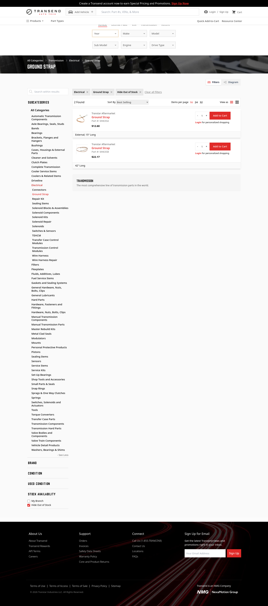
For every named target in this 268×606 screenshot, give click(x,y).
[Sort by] (132, 102)
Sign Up (234, 553)
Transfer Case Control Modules (45, 241)
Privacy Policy (99, 586)
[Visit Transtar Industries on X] (211, 565)
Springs (36, 397)
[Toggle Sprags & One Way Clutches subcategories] (28, 393)
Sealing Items (40, 203)
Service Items (39, 365)
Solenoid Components (45, 212)
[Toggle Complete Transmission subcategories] (28, 167)
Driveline (36, 180)
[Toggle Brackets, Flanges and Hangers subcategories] (28, 137)
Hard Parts (37, 299)
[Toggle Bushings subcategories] (28, 145)
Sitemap (116, 586)
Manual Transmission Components (44, 318)
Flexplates (37, 269)
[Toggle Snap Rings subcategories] (28, 388)
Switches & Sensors (44, 230)
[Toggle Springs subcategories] (28, 397)
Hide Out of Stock (41, 505)
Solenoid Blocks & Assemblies (50, 208)
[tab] (213, 82)
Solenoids (38, 226)
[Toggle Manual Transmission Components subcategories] (28, 317)
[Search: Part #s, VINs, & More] (147, 12)
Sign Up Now (180, 3)
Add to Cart (220, 115)
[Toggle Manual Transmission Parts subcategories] (28, 324)
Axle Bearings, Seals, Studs (47, 124)
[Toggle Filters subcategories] (28, 264)
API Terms (34, 551)
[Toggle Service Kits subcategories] (28, 370)
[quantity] (202, 116)
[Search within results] (47, 91)
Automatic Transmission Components (46, 117)
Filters (35, 264)
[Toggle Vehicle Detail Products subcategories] (28, 445)
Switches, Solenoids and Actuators (46, 403)
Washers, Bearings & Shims (48, 449)
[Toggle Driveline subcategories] (28, 180)
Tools (34, 410)
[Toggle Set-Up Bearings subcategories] (28, 375)
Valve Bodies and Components (41, 434)
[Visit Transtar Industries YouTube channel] (220, 565)
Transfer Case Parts (43, 419)
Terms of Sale (80, 586)
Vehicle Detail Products (45, 445)
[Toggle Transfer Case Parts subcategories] (28, 419)
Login (198, 122)
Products (34, 21)
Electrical (37, 185)
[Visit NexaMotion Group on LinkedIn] (194, 565)
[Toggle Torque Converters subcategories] (28, 414)
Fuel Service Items (42, 278)
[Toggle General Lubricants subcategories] (28, 295)
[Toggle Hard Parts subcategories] (28, 300)
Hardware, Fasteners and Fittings (46, 306)
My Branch (37, 501)
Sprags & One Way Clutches (48, 393)
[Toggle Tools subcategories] (28, 410)
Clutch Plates (39, 162)
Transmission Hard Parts (46, 428)
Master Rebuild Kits (43, 329)
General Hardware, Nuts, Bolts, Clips (46, 289)
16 (191, 102)
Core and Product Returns (94, 561)
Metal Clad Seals (41, 333)
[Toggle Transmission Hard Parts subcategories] (28, 428)
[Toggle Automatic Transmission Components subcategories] (28, 116)
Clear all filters (153, 92)
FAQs (135, 556)
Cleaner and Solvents (44, 157)
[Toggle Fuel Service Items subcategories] (28, 278)
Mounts (36, 342)
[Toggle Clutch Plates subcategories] (28, 162)
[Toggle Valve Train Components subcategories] (28, 440)
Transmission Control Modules (45, 249)
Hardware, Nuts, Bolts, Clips (48, 312)
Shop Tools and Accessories (48, 379)
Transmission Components (47, 423)
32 (201, 102)
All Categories (38, 110)
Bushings (37, 145)
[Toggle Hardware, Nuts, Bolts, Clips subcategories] (28, 312)
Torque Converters (42, 414)
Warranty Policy (88, 556)
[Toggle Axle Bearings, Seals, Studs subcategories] (28, 124)
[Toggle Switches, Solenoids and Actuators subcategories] (28, 402)
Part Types (55, 21)
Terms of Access (58, 586)
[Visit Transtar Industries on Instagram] (203, 565)
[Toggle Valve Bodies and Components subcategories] (28, 433)
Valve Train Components (46, 440)
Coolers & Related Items (46, 176)
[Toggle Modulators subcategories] (28, 338)
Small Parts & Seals (43, 384)
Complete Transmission (45, 167)
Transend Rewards (39, 546)
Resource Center (232, 21)
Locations (137, 551)
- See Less (62, 455)
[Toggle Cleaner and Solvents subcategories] (28, 157)
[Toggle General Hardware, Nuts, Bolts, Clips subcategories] (28, 287)
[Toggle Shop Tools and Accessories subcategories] (28, 379)
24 (196, 102)
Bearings (36, 133)
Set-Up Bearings (41, 374)
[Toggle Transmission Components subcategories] (28, 424)
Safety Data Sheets (90, 551)
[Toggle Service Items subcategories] (28, 365)
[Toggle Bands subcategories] (28, 128)
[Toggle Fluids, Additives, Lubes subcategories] (28, 274)
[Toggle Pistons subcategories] (28, 352)
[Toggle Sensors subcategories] (28, 361)
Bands (35, 128)
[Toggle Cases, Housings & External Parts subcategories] (28, 150)
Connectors (39, 189)
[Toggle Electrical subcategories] (28, 185)
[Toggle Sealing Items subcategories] (28, 356)
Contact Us (138, 546)
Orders (83, 540)
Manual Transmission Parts (48, 324)
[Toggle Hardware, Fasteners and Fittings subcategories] (28, 304)
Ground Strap (40, 194)
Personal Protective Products (49, 347)
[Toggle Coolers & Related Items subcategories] (28, 176)
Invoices (84, 546)
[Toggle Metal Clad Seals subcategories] (28, 333)
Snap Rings (38, 388)
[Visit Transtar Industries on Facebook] (186, 565)
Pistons (35, 352)
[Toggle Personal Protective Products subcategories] (28, 347)
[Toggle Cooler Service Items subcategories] (28, 171)
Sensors (36, 361)
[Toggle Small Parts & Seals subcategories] (28, 384)
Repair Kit (38, 198)
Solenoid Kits (40, 217)
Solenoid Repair (41, 221)
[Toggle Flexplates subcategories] (28, 269)
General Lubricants (43, 295)
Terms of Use (37, 586)
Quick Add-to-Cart (208, 21)
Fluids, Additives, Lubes (45, 273)
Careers (33, 556)
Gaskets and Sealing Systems (49, 282)
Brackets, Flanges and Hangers (44, 139)
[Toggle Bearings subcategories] (28, 133)
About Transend (38, 540)
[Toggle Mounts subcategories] (28, 343)
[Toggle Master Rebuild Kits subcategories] (28, 329)
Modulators (38, 338)
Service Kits (38, 370)
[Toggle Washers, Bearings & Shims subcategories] (28, 450)
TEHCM (36, 235)
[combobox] (102, 33)
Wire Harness (40, 255)
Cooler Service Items (44, 171)
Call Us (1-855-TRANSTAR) (147, 540)
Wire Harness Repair (44, 260)
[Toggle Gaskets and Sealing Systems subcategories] (28, 283)
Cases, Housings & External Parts (48, 151)
